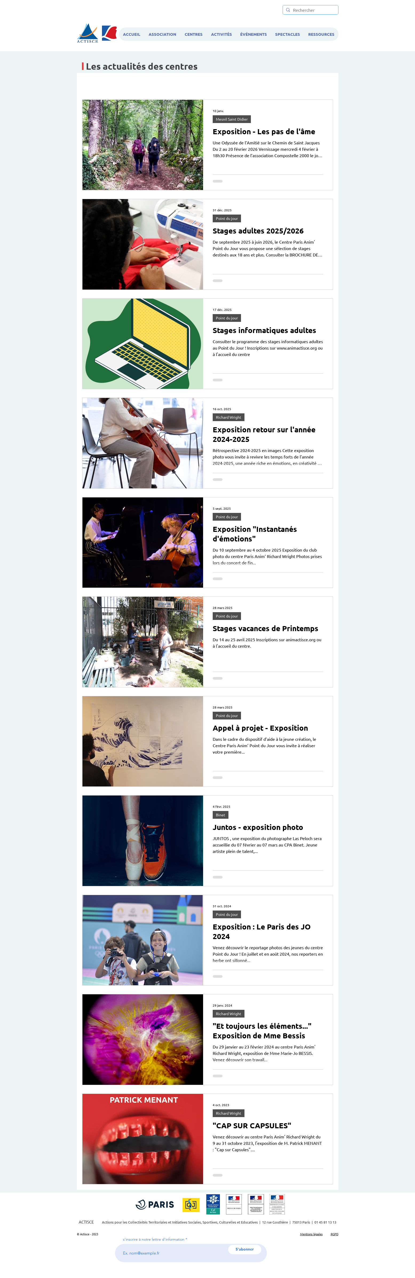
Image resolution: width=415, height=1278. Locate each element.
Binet (220, 814)
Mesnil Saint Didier (232, 119)
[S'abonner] (244, 1249)
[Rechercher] (310, 10)
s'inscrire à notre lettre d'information (153, 1239)
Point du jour (227, 218)
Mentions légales (311, 1234)
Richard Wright (228, 417)
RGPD (334, 1234)
